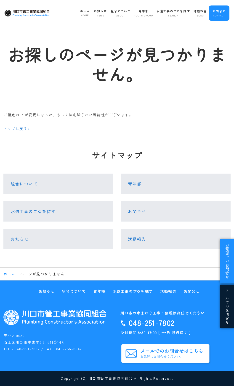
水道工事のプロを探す (173, 13)
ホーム (85, 13)
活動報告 (200, 13)
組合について (121, 13)
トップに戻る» (16, 128)
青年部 (143, 13)
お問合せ (219, 13)
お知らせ (100, 13)
